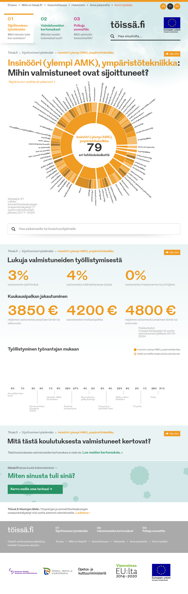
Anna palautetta (100, 5)
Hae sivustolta (114, 36)
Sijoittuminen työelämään (38, 53)
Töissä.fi (13, 53)
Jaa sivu (174, 53)
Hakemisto (78, 5)
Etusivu (12, 5)
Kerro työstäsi (123, 5)
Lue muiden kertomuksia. (101, 452)
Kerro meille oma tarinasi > (31, 489)
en (163, 6)
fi (170, 6)
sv (177, 6)
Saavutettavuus (57, 5)
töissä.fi (128, 25)
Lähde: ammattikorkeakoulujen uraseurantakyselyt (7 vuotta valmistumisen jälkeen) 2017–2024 (22, 207)
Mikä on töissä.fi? (32, 5)
